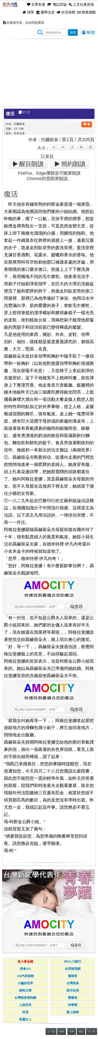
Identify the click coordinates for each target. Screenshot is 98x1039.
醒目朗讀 (30, 164)
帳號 (88, 32)
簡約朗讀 (72, 164)
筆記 (81, 1031)
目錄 (61, 1031)
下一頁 (91, 1031)
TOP (71, 1031)
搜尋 (78, 607)
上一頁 (51, 1031)
